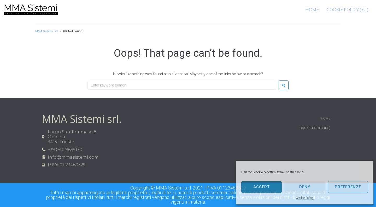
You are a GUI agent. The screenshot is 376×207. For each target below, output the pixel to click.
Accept (261, 187)
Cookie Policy (305, 198)
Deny (304, 187)
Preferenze (348, 187)
